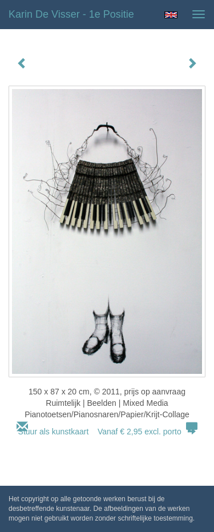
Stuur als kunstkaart (107, 431)
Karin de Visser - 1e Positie (71, 14)
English (170, 14)
